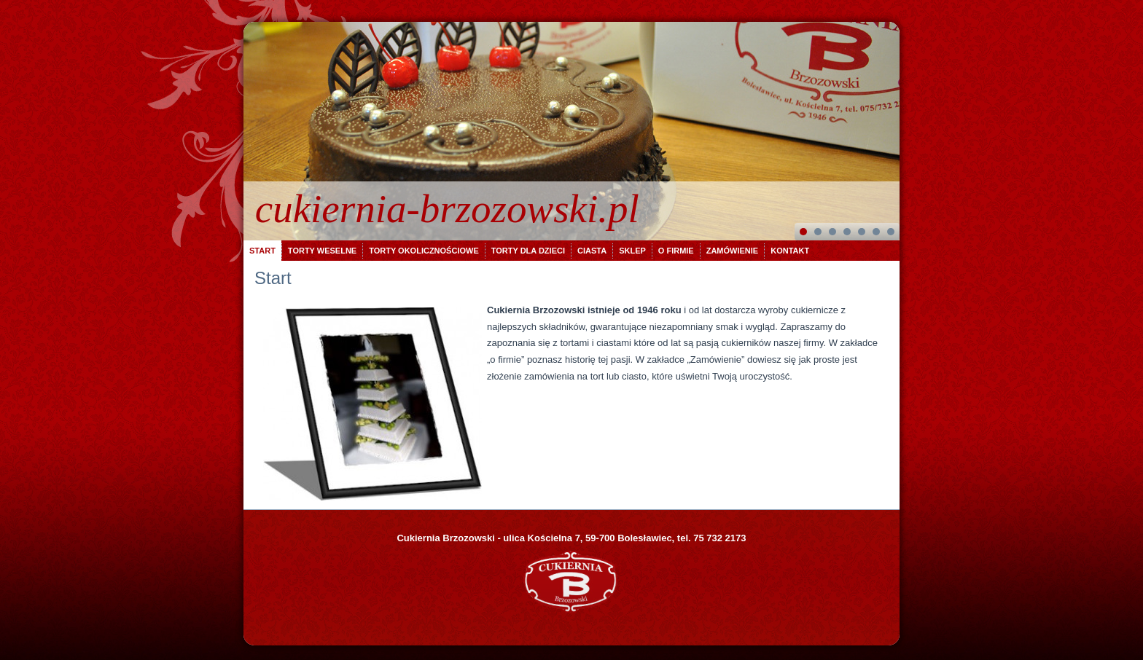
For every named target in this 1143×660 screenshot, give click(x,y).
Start (262, 250)
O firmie (676, 250)
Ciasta (591, 250)
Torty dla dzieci (528, 250)
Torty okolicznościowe (424, 250)
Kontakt (790, 250)
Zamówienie (732, 250)
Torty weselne (322, 250)
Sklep (632, 250)
